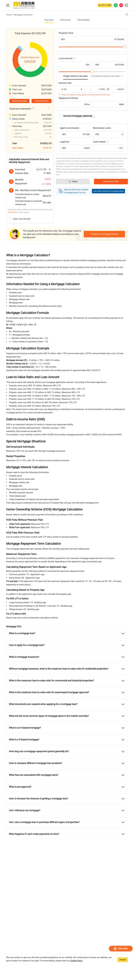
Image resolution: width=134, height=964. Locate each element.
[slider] (124, 46)
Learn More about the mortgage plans (108, 191)
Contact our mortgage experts (104, 234)
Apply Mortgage (19, 101)
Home (9, 15)
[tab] (75, 76)
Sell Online (121, 948)
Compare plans (42, 101)
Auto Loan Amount (19, 218)
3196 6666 (12, 212)
